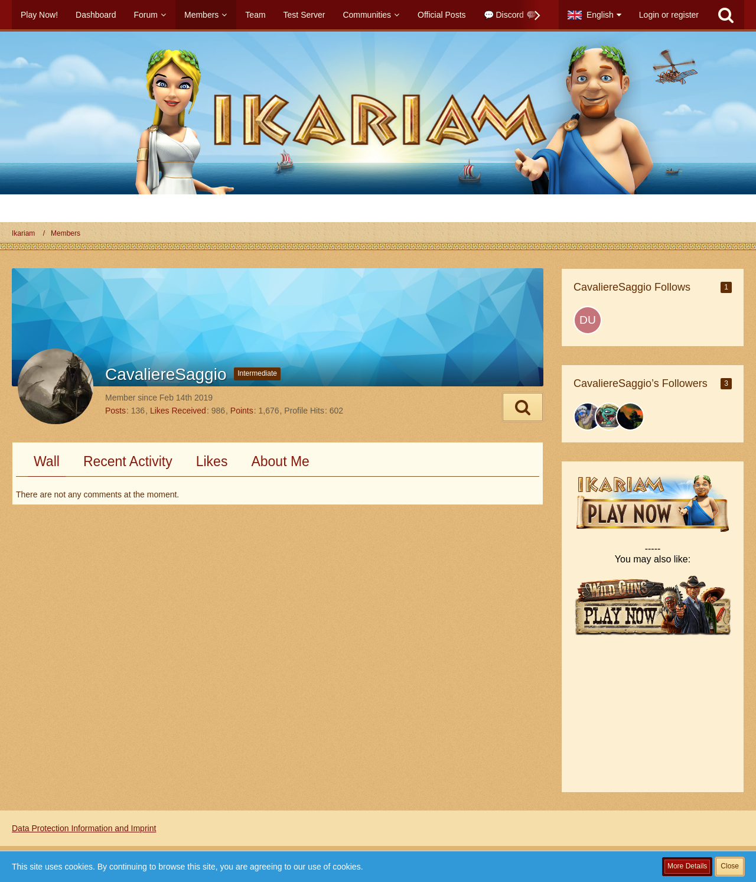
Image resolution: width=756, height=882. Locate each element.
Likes (212, 461)
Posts (115, 410)
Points (241, 410)
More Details (687, 866)
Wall (47, 461)
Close (730, 866)
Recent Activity (127, 461)
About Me (280, 461)
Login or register (669, 14)
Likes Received (178, 410)
